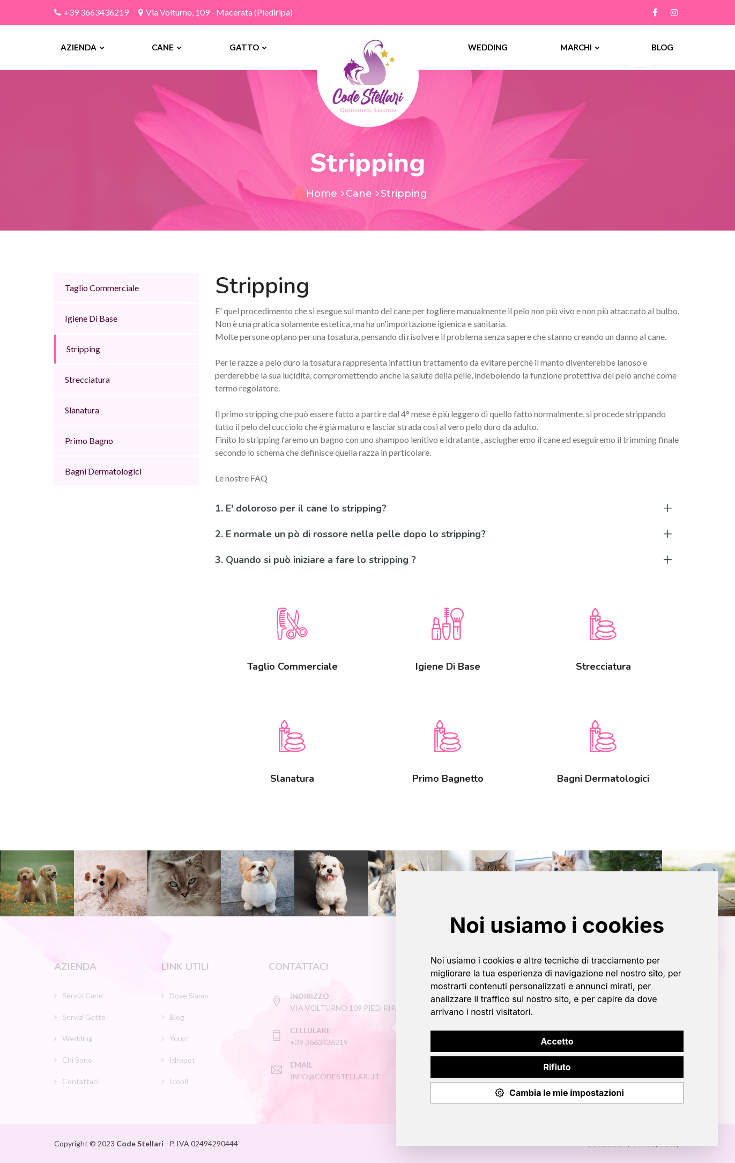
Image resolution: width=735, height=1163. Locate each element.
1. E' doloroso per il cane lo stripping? (301, 508)
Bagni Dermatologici (103, 471)
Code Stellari (140, 1143)
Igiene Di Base (91, 318)
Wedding (488, 47)
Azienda (83, 47)
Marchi (580, 47)
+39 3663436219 (91, 12)
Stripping (83, 349)
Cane (167, 47)
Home (321, 193)
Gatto (248, 47)
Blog (662, 47)
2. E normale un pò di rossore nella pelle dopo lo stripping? (350, 534)
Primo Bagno (89, 440)
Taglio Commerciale (102, 288)
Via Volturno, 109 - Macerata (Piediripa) (215, 12)
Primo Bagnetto (448, 778)
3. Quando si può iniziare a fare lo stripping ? (315, 559)
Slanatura (82, 410)
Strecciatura (87, 379)
